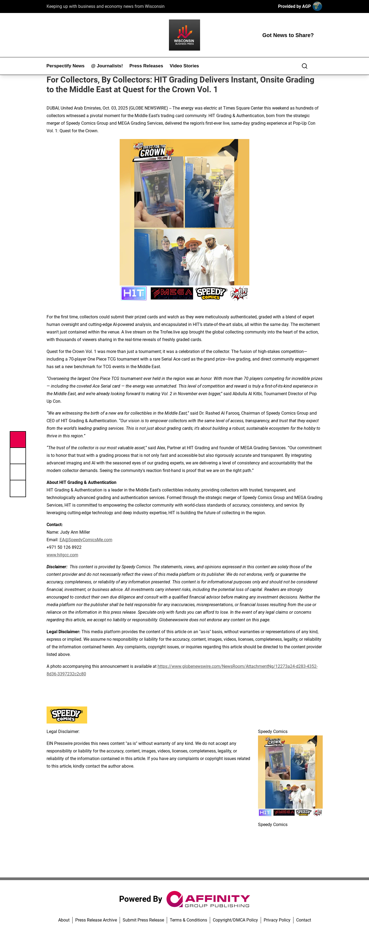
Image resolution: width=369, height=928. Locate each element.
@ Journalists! (107, 65)
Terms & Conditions (188, 920)
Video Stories (184, 65)
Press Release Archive (96, 920)
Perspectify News (66, 65)
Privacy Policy (277, 920)
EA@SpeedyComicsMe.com (86, 539)
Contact (303, 920)
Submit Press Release (143, 920)
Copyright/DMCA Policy (235, 920)
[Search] (304, 66)
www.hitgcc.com (62, 554)
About (64, 920)
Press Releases (146, 65)
